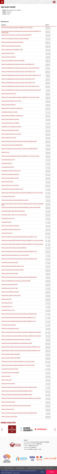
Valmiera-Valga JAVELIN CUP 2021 (8, 93)
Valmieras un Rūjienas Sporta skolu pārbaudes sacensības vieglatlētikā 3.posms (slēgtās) (21, 335)
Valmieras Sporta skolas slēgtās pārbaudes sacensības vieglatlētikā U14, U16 (18, 317)
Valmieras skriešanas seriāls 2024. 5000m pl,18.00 (12, 266)
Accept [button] (51, 472)
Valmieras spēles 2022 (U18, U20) (8, 137)
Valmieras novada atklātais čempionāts (10, 119)
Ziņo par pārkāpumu (8, 468)
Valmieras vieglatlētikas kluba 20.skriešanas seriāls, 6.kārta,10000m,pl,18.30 (18, 82)
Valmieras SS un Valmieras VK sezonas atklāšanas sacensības (14, 200)
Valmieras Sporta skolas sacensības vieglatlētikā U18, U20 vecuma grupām (18, 365)
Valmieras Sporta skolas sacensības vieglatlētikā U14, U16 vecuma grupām (18, 361)
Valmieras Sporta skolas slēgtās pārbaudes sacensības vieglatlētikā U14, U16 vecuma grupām (22, 240)
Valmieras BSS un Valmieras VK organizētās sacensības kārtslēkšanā (16, 35)
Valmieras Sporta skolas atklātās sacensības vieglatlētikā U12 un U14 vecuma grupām (20, 97)
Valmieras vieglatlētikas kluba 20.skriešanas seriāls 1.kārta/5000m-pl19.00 (17, 64)
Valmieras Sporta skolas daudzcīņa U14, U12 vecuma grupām (15, 255)
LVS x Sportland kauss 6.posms (8, 196)
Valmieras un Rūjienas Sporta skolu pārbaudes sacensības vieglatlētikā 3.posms (19, 258)
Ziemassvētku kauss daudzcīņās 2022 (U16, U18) (12, 189)
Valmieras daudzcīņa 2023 (7, 181)
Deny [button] (42, 472)
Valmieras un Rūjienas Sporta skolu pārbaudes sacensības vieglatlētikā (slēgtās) (19, 141)
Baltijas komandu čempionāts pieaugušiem (11, 46)
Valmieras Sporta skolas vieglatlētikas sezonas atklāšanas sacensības (16, 343)
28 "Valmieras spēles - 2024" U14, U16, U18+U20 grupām (14, 214)
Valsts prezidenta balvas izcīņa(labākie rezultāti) (12, 49)
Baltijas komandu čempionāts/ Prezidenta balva (12, 108)
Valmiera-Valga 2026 (6, 376)
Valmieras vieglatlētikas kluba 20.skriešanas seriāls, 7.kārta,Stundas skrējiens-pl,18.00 (20, 86)
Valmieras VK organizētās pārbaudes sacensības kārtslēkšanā (15, 38)
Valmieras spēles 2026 (6, 380)
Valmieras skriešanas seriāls (7, 409)
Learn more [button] (16, 472)
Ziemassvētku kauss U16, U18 (8, 218)
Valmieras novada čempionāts (8, 383)
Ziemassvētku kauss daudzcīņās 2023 (9, 262)
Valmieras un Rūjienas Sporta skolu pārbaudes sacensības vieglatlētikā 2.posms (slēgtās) (21, 332)
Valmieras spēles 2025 (6, 299)
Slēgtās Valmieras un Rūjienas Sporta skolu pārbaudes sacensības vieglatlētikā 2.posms (20, 350)
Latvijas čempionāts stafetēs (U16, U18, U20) (11, 101)
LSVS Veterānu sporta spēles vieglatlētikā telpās (12, 145)
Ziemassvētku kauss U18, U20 (8, 310)
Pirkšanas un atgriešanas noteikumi (34, 468)
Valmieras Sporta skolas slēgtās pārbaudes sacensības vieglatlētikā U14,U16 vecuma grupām (22, 192)
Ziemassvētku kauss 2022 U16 (8, 159)
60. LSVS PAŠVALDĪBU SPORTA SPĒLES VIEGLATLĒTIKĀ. (13, 211)
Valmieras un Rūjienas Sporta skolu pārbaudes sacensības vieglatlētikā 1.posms (19, 236)
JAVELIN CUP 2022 (5, 152)
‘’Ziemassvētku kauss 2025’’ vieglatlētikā (10, 372)
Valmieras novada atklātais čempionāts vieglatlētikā (12, 60)
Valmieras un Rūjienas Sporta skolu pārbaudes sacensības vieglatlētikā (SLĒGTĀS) (19, 148)
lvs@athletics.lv (33, 445)
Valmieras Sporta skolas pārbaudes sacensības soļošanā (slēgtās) (16, 405)
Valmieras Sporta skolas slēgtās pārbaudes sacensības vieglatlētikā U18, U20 (18, 321)
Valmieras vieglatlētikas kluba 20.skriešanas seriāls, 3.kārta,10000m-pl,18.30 (18, 71)
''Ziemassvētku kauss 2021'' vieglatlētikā (10, 123)
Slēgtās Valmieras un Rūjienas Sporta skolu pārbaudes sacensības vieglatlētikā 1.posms (20, 346)
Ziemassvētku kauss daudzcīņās (8, 324)
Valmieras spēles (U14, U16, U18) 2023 (10, 185)
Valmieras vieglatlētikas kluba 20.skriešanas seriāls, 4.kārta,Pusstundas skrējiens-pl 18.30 (21, 75)
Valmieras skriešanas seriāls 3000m (9, 416)
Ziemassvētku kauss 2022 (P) (7, 167)
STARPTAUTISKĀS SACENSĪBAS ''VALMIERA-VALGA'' (12, 115)
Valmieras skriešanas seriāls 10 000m (9, 273)
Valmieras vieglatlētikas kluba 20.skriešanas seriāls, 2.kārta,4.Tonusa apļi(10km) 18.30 (20, 68)
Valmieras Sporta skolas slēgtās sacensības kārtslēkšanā (14, 247)
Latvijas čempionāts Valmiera (7, 53)
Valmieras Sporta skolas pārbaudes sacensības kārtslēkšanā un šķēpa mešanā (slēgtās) (20, 207)
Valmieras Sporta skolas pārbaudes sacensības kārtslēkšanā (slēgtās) (16, 391)
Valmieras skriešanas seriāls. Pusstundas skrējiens (12, 269)
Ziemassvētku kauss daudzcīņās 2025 (9, 369)
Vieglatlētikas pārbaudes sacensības (9, 112)
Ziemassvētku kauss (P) (6, 222)
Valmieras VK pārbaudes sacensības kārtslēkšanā (12, 42)
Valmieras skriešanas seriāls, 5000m (9, 284)
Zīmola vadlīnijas (49, 468)
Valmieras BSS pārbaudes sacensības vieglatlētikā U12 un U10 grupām (17, 27)
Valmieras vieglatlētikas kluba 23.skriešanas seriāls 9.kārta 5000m (16, 280)
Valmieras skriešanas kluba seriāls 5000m (10, 354)
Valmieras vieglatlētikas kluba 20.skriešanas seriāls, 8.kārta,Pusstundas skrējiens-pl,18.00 (21, 90)
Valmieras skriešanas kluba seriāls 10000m (10, 358)
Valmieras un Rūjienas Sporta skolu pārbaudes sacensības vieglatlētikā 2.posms (19, 251)
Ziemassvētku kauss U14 (6, 163)
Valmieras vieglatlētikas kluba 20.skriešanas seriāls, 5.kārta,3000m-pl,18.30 (18, 79)
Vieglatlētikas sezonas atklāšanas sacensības (11, 126)
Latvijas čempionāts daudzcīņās (8, 57)
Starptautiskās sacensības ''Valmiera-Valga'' (11, 170)
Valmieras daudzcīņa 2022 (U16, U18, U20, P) (11, 134)
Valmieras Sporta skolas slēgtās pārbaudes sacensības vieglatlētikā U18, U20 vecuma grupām (22, 244)
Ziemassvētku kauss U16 (6, 302)
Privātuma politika (20, 468)
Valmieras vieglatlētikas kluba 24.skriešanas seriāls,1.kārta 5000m (16, 339)
